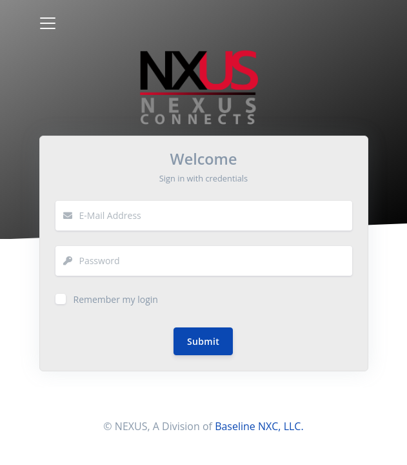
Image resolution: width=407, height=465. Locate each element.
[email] (215, 216)
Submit (203, 341)
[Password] (215, 261)
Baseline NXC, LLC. (259, 426)
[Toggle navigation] (48, 23)
